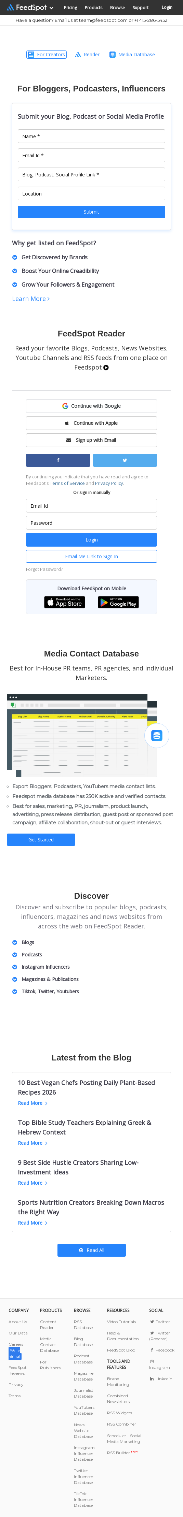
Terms (15, 1395)
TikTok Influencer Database (83, 1499)
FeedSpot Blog (121, 1350)
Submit (91, 211)
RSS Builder (122, 1452)
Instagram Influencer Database (84, 1453)
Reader (87, 54)
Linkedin (160, 1378)
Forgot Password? (44, 569)
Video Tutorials (121, 1321)
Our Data (18, 1332)
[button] (91, 406)
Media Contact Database (49, 1344)
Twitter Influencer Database (83, 1476)
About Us (18, 1321)
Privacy (16, 1384)
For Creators (46, 54)
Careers (16, 1350)
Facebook (161, 1350)
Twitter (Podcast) (159, 1335)
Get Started (41, 839)
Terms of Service (67, 483)
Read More (33, 1103)
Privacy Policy (109, 483)
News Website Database (83, 1430)
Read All (91, 1250)
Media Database (132, 54)
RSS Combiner (121, 1424)
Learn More (31, 298)
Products (93, 8)
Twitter (159, 1321)
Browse (117, 8)
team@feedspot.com (103, 20)
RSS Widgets (119, 1412)
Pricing (70, 8)
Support (140, 8)
